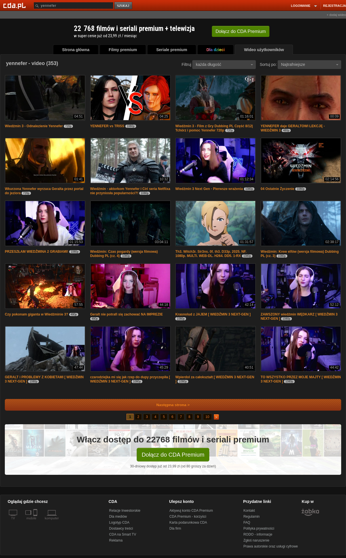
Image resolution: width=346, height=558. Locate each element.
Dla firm (175, 528)
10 (207, 417)
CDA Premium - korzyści (187, 517)
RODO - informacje (257, 534)
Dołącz (241, 31)
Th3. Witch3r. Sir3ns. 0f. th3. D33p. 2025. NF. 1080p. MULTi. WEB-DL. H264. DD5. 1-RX (210, 254)
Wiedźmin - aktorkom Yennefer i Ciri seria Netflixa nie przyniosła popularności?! (130, 191)
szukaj (123, 6)
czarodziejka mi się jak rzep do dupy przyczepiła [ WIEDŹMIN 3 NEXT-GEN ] (130, 379)
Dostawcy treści (121, 528)
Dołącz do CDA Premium (173, 455)
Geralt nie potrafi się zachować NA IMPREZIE (126, 314)
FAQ (246, 522)
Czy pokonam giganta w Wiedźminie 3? (36, 314)
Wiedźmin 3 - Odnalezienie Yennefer (34, 126)
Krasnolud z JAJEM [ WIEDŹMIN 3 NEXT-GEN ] (212, 314)
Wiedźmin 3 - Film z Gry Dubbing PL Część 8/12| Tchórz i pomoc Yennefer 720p (214, 128)
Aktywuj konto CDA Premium (191, 511)
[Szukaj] (73, 5)
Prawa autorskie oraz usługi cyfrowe (270, 546)
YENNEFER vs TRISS (107, 126)
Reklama (116, 540)
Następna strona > (169, 405)
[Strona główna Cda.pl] (15, 5)
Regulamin (251, 517)
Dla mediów (118, 517)
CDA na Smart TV (122, 534)
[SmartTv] (36, 522)
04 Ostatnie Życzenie (277, 189)
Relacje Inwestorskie (124, 511)
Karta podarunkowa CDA (188, 522)
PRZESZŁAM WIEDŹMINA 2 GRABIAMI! (36, 252)
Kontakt (249, 511)
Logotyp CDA (119, 522)
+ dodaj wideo (336, 14)
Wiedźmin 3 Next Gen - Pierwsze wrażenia (209, 189)
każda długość (224, 64)
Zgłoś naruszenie (256, 540)
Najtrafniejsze (309, 64)
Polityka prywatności (258, 528)
